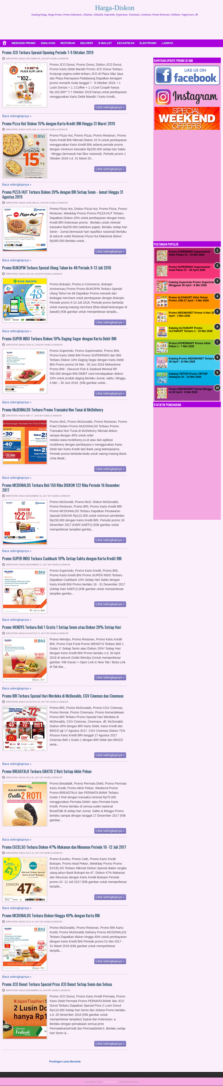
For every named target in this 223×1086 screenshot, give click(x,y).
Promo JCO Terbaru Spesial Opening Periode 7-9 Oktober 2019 (47, 52)
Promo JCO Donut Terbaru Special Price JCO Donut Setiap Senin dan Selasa (57, 984)
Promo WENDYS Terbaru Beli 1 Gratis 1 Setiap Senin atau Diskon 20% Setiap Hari (61, 627)
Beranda (75, 1061)
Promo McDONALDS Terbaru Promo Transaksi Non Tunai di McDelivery (52, 409)
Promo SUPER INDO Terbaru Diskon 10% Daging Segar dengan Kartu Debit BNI (59, 338)
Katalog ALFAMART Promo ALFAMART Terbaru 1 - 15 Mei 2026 (191, 330)
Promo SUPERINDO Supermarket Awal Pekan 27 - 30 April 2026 (189, 268)
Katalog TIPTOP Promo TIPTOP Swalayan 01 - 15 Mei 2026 (188, 375)
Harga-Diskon (114, 8)
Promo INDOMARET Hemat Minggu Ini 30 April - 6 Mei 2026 (190, 391)
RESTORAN (67, 43)
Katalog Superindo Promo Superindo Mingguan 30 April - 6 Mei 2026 (192, 284)
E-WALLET (105, 43)
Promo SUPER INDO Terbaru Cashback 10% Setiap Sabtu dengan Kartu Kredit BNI (62, 558)
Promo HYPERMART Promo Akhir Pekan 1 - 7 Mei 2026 (190, 345)
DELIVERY (86, 43)
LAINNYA (167, 43)
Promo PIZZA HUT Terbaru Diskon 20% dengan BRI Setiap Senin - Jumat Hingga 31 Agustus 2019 (62, 194)
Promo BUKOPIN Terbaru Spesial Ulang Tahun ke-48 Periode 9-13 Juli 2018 (56, 267)
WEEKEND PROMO (23, 43)
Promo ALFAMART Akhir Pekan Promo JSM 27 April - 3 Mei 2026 (189, 299)
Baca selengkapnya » (16, 116)
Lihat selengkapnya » (110, 107)
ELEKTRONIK (148, 43)
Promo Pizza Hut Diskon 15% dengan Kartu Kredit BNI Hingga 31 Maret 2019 (58, 123)
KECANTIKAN (125, 43)
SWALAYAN (48, 43)
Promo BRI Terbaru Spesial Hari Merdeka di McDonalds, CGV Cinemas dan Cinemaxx (62, 696)
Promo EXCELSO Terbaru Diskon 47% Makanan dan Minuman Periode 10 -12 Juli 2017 (64, 847)
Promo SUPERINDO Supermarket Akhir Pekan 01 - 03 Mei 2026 (189, 253)
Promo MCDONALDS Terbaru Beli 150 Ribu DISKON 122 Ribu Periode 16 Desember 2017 (61, 487)
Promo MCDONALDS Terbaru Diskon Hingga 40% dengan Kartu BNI (51, 915)
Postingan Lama (59, 1061)
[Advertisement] (114, 28)
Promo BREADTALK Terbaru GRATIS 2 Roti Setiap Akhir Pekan (46, 771)
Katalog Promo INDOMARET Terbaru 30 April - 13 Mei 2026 (191, 360)
